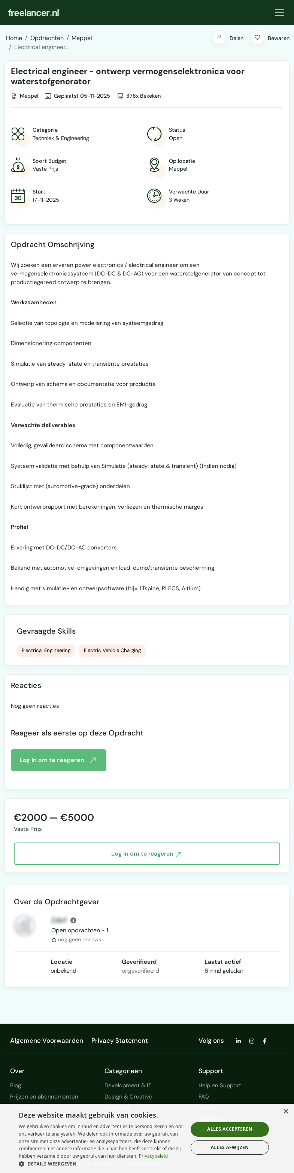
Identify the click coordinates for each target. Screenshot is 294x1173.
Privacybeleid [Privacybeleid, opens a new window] (153, 1156)
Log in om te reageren (57, 760)
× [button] (285, 1112)
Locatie (61, 962)
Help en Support (219, 1085)
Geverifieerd (139, 962)
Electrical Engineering (46, 650)
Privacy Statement (119, 1040)
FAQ (203, 1096)
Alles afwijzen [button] (230, 1147)
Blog (15, 1085)
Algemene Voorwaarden (46, 1040)
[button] (219, 37)
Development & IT (127, 1085)
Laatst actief (222, 962)
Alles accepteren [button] (229, 1129)
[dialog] (147, 1138)
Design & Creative (128, 1096)
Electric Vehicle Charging (112, 650)
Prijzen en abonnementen (44, 1096)
